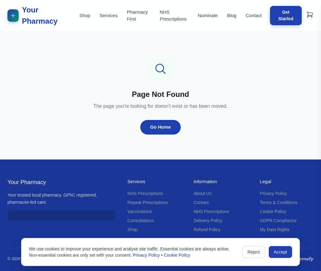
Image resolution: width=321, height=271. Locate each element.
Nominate (208, 15)
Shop (84, 15)
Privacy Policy (273, 193)
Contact (254, 15)
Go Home (160, 127)
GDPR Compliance (278, 220)
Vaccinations (140, 211)
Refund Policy (206, 229)
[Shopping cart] (310, 14)
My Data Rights (275, 229)
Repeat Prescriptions (148, 202)
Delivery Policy (207, 220)
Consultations (141, 220)
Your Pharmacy (32, 15)
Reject (254, 252)
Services (109, 15)
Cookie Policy (273, 211)
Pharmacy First (137, 15)
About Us (202, 193)
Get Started (285, 15)
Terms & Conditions (278, 202)
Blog (231, 15)
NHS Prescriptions (173, 15)
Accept (280, 252)
